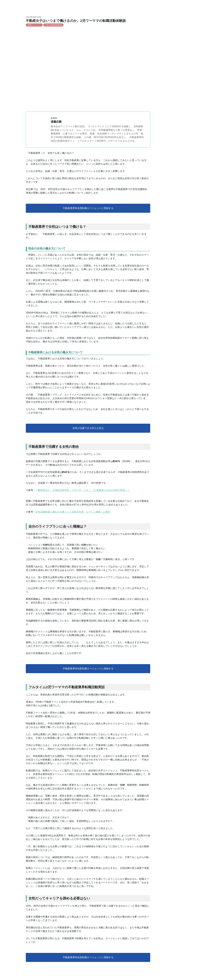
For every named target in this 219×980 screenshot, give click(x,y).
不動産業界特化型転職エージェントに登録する (88, 208)
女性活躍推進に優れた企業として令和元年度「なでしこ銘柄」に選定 (72, 512)
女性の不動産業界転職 (53, 25)
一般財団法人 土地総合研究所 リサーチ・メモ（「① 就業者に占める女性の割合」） (82, 490)
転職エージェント (34, 25)
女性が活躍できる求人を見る (88, 428)
